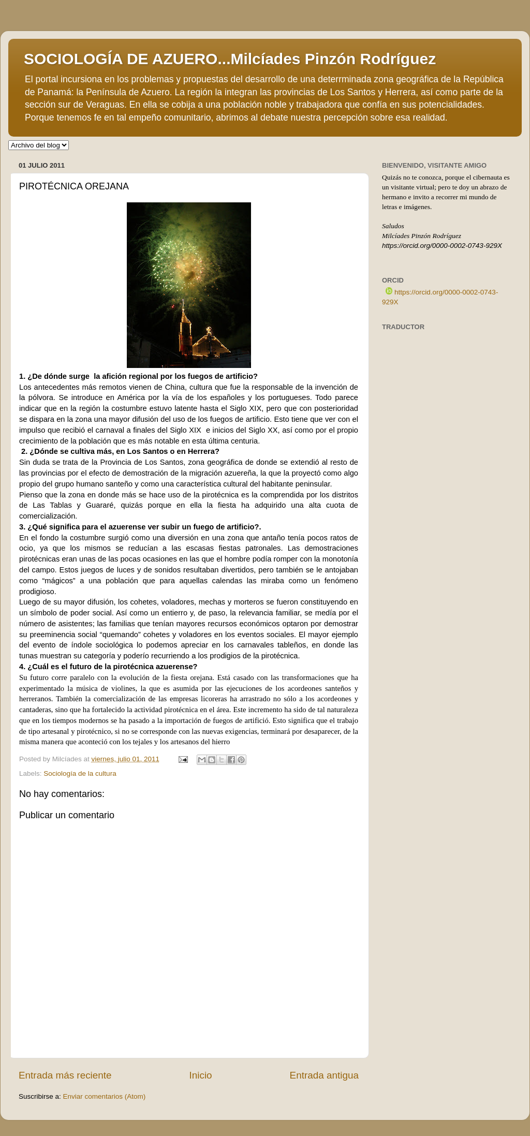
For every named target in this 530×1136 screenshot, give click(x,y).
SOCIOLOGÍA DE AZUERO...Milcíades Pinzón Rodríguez (230, 58)
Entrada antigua (324, 1075)
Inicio (200, 1075)
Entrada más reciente (65, 1075)
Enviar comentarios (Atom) (104, 1096)
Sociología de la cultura (79, 773)
